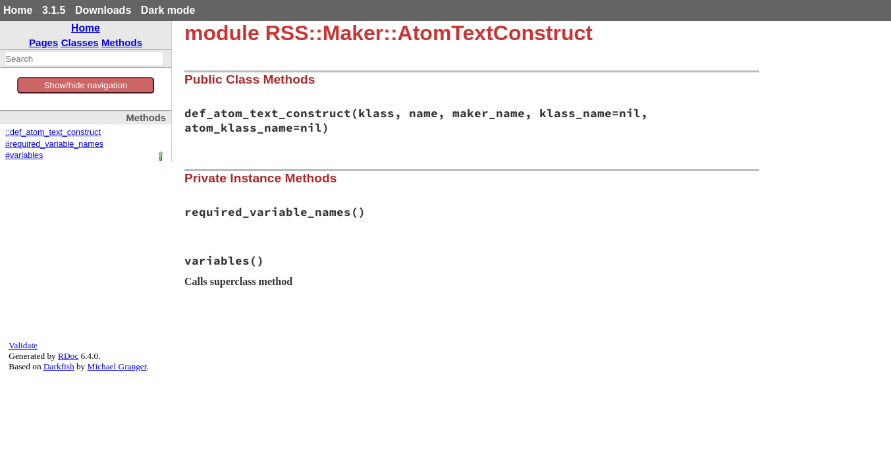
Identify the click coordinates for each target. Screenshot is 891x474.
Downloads (103, 10)
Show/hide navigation (86, 85)
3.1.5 (54, 10)
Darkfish (58, 366)
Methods (121, 42)
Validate (23, 345)
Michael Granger (117, 366)
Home (17, 10)
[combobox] (84, 58)
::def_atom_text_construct (53, 132)
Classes (80, 42)
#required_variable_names (54, 144)
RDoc (68, 356)
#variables (24, 155)
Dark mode (168, 10)
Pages (44, 42)
